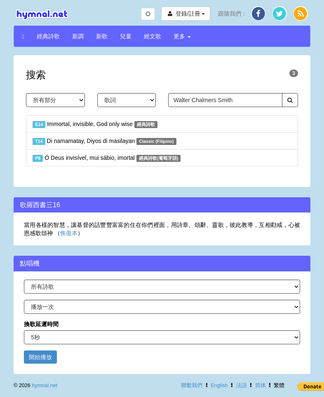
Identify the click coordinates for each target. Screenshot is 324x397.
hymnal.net (44, 385)
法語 (241, 385)
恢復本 (68, 233)
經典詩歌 (48, 36)
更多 (182, 36)
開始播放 (40, 357)
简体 (260, 385)
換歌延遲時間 (41, 324)
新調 (78, 36)
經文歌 (152, 36)
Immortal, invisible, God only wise (95, 124)
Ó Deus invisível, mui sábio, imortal (107, 158)
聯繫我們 (191, 385)
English (219, 385)
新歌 (102, 36)
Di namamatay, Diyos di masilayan (104, 141)
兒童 (125, 36)
